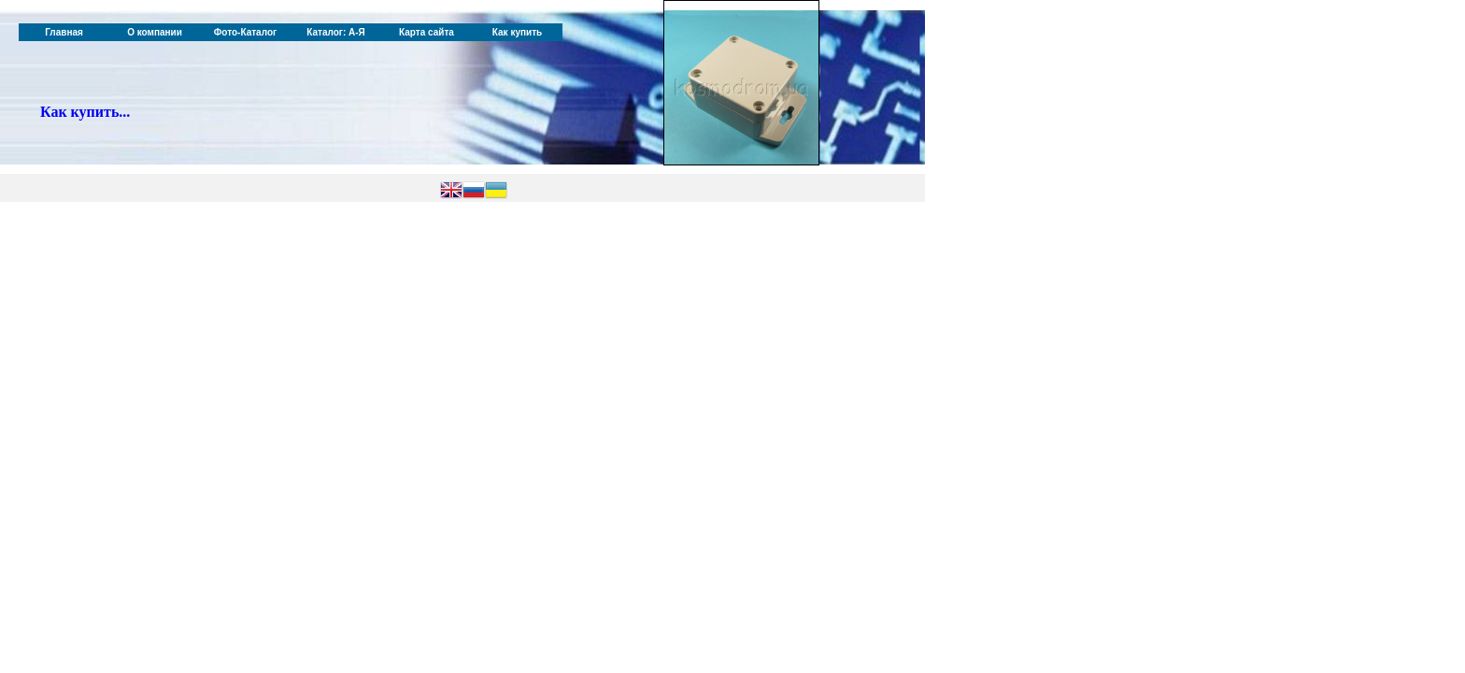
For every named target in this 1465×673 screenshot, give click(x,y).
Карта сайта (426, 32)
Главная (64, 32)
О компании (154, 32)
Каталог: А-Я (335, 32)
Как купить (517, 32)
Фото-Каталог (245, 32)
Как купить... (85, 112)
